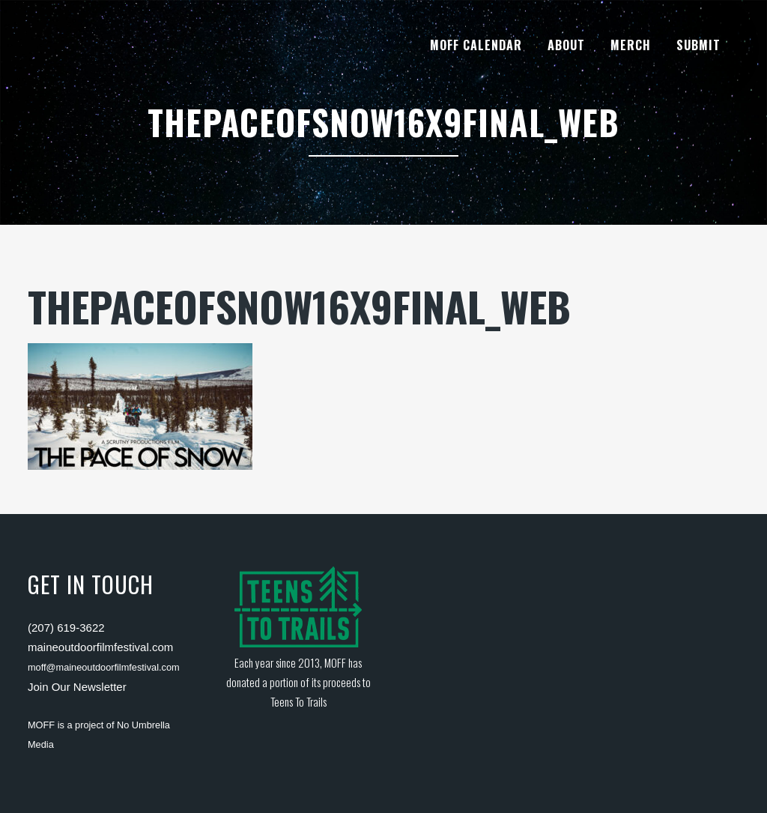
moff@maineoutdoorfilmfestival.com (104, 667)
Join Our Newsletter (77, 686)
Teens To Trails (298, 701)
